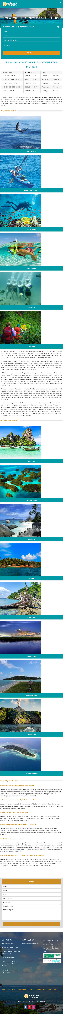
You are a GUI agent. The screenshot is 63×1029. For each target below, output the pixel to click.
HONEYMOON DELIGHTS (11, 79)
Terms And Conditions (37, 989)
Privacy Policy (53, 989)
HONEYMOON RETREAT (10, 75)
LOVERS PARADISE (9, 91)
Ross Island (30, 355)
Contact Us (22, 989)
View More (56, 75)
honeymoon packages (21, 375)
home (4, 989)
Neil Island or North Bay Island (44, 355)
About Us (11, 989)
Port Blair (33, 389)
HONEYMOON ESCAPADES (11, 87)
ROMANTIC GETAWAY (10, 83)
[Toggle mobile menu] (60, 2)
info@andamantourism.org (30, 943)
